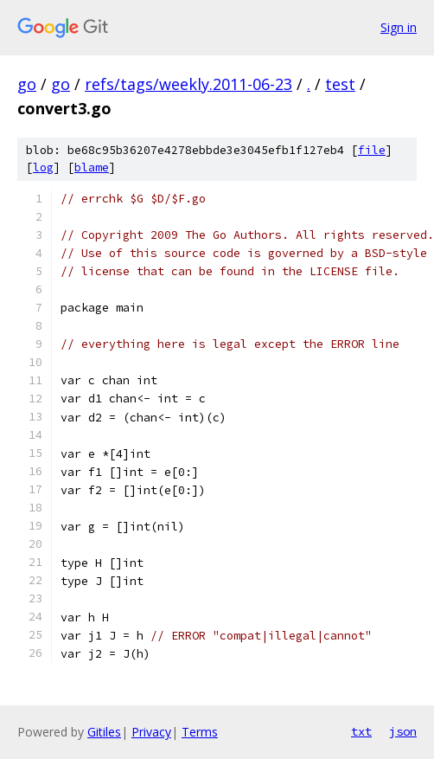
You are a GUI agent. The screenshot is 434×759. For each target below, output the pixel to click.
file (372, 150)
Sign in (398, 27)
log (43, 167)
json (403, 731)
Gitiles (104, 732)
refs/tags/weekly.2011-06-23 (188, 84)
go (26, 84)
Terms (200, 732)
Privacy (151, 732)
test (340, 84)
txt (361, 731)
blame (91, 167)
